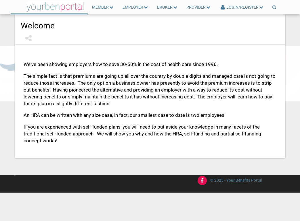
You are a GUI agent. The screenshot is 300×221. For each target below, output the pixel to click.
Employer (135, 7)
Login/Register (241, 7)
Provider (198, 7)
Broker (167, 7)
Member (103, 7)
